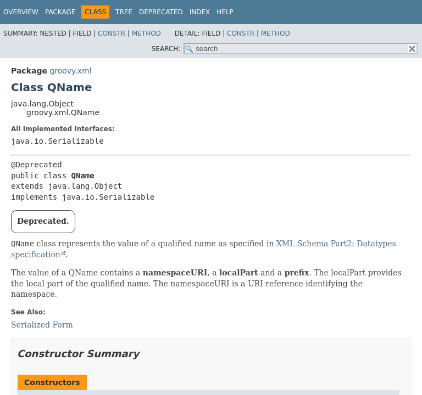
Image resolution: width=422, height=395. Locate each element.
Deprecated (161, 12)
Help (225, 12)
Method (146, 33)
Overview (20, 12)
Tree (123, 12)
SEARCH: (166, 49)
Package (60, 12)
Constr (111, 33)
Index (200, 12)
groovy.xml (70, 70)
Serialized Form (42, 324)
